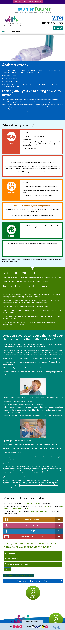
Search (4, 2)
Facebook (54, 28)
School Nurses (32, 525)
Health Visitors (32, 519)
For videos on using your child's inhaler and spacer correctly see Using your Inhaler (32, 448)
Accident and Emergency (32, 536)
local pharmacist (33, 503)
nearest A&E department (39, 511)
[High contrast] (43, 626)
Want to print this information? (32, 580)
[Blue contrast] (36, 626)
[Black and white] (33, 626)
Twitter (58, 28)
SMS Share (29, 2)
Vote (8, 569)
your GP (47, 506)
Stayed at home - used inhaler (17, 564)
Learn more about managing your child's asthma (18, 575)
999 (20, 511)
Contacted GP (11, 558)
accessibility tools (32, 621)
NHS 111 (29, 508)
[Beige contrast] (39, 626)
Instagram (61, 28)
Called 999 (10, 553)
